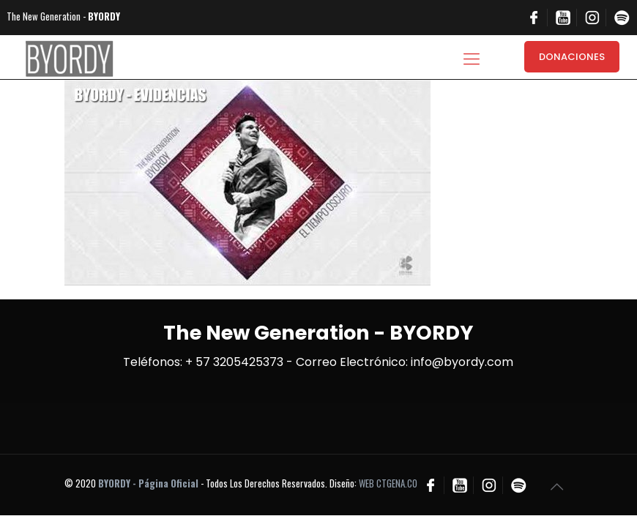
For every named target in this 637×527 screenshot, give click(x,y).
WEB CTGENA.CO (388, 483)
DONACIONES (572, 57)
